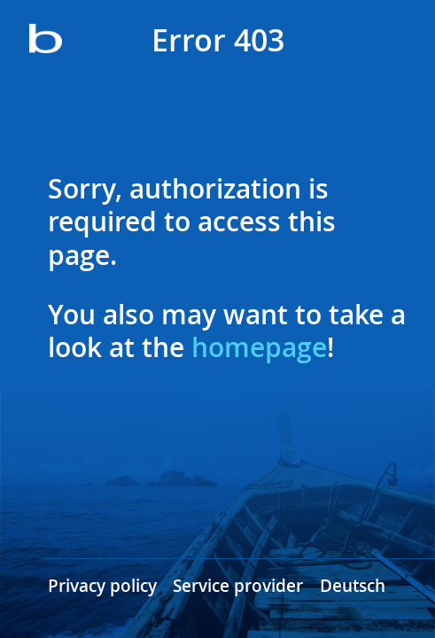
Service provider (238, 585)
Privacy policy (102, 585)
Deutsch (352, 585)
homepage (259, 347)
